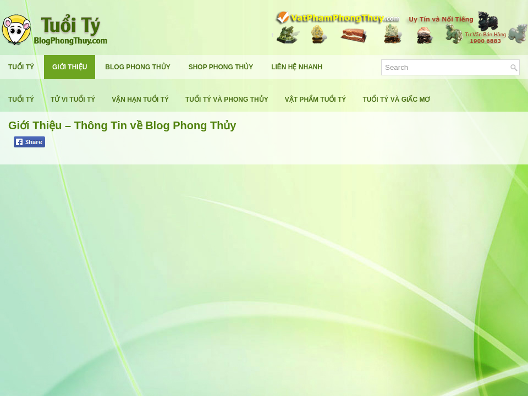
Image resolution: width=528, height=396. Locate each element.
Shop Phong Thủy (221, 67)
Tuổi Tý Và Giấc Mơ (396, 99)
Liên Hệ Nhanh (296, 67)
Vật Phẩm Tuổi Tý (315, 99)
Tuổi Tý (21, 67)
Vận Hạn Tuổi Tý (140, 99)
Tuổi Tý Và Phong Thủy (226, 99)
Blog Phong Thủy (137, 67)
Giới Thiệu (69, 67)
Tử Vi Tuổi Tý (73, 99)
